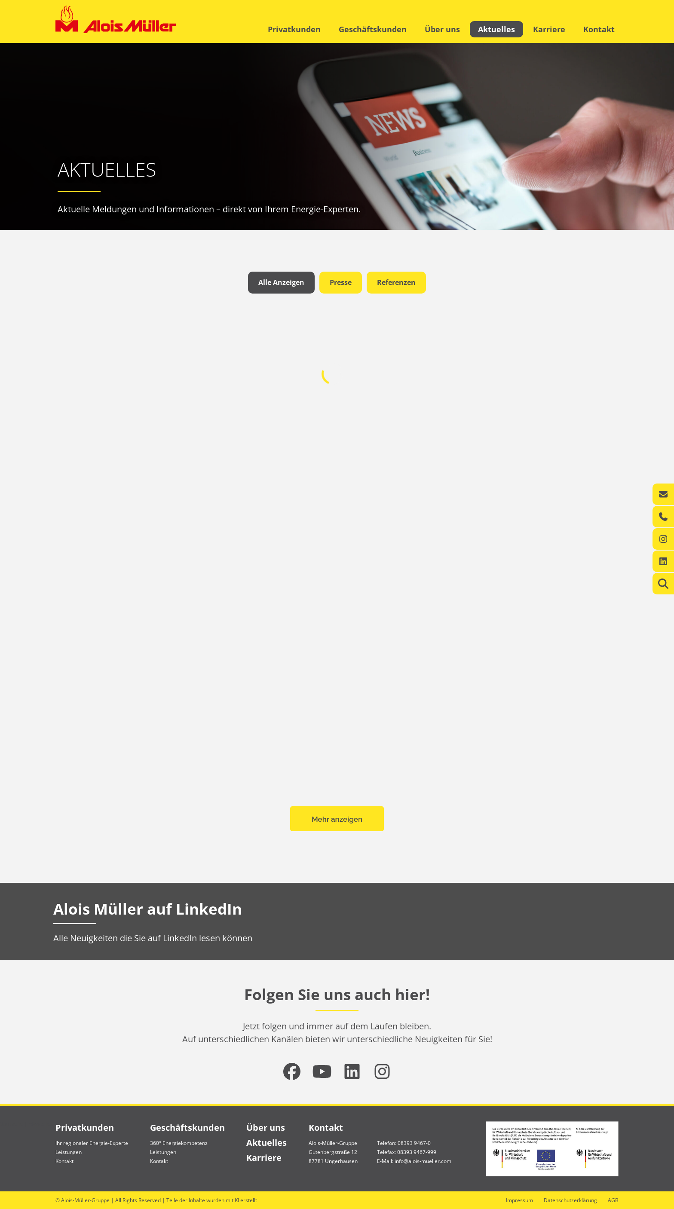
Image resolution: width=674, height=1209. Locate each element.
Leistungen (68, 1152)
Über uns (442, 29)
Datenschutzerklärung (570, 1200)
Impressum (519, 1200)
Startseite (11, 1123)
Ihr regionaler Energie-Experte (91, 1143)
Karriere (549, 29)
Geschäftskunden (373, 29)
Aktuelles (496, 29)
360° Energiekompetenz (179, 1143)
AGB (613, 1200)
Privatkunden (294, 29)
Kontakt (599, 29)
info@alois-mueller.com (423, 1161)
